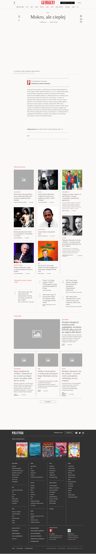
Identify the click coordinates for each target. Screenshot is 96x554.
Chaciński (51, 473)
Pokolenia (67, 7)
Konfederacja (15, 501)
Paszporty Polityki (35, 501)
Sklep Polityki (71, 495)
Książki (32, 486)
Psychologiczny (53, 497)
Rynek (36, 7)
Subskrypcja (69, 433)
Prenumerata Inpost (58, 433)
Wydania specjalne (16, 468)
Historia (70, 473)
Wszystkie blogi (53, 477)
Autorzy (70, 488)
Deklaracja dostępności (36, 536)
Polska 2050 (15, 499)
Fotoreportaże (71, 471)
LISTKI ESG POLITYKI (37, 477)
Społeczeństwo (71, 475)
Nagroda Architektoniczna (37, 503)
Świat (32, 7)
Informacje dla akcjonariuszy (37, 539)
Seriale (32, 492)
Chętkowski (52, 475)
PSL (13, 497)
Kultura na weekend (54, 488)
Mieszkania (33, 466)
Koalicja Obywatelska (17, 490)
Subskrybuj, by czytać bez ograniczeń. (40, 83)
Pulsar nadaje (52, 503)
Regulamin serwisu (35, 528)
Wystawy (33, 495)
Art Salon (33, 506)
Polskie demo (52, 501)
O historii (51, 495)
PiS (13, 492)
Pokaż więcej (48, 402)
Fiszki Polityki (71, 534)
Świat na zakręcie (53, 490)
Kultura (42, 7)
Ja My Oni (14, 479)
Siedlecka (51, 466)
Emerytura (33, 473)
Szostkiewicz (52, 471)
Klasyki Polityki (72, 482)
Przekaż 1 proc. (71, 477)
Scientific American (17, 473)
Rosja (13, 521)
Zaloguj (79, 2)
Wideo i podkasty (59, 7)
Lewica (14, 495)
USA (13, 516)
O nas (69, 493)
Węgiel (32, 471)
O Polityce (14, 539)
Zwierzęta (70, 484)
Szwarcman (52, 468)
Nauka (47, 7)
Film (32, 490)
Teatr (32, 497)
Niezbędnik (15, 482)
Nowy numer (21, 7)
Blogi (52, 7)
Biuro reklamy (15, 531)
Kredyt (32, 475)
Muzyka (33, 488)
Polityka (14, 466)
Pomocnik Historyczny (17, 471)
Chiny (13, 523)
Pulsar (32, 514)
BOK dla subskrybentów (17, 536)
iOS (50, 534)
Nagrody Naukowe (35, 522)
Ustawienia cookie (35, 541)
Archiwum (70, 486)
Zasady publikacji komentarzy (37, 531)
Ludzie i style (71, 468)
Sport (69, 479)
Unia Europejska (16, 514)
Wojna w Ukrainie (16, 512)
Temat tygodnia (53, 486)
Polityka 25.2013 (31, 129)
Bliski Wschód (15, 518)
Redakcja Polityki (16, 528)
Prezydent (14, 503)
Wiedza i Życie (15, 475)
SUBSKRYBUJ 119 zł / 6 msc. (67, 2)
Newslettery (71, 466)
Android (53, 534)
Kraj (27, 7)
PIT (31, 468)
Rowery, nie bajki (53, 499)
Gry (32, 499)
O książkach (52, 492)
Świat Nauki (15, 477)
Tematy (70, 490)
